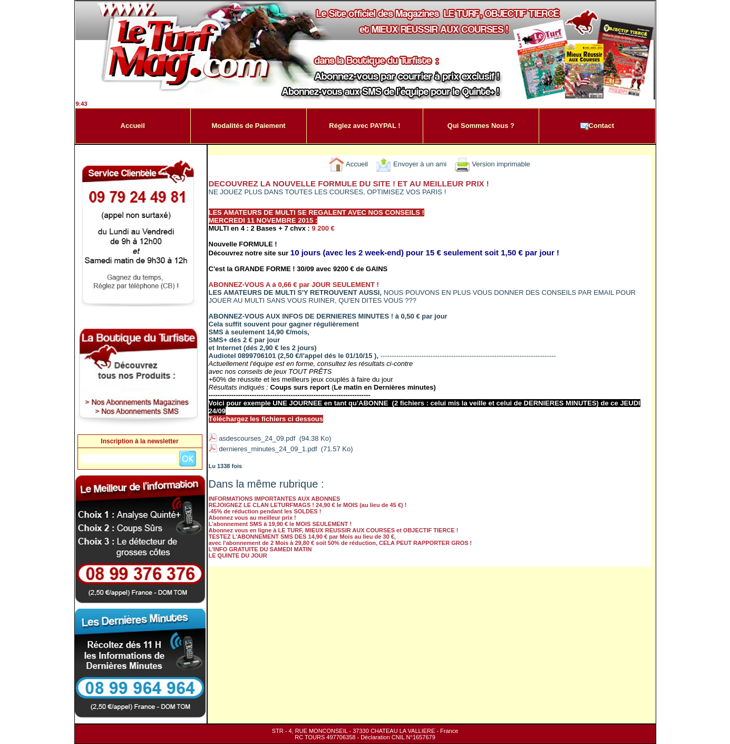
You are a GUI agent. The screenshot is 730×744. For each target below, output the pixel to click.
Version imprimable (492, 164)
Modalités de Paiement (249, 126)
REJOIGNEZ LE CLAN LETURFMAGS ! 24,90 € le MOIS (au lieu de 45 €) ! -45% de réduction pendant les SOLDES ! (308, 508)
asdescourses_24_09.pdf (257, 438)
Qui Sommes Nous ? (480, 126)
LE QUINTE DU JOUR (238, 555)
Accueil (133, 126)
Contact (597, 126)
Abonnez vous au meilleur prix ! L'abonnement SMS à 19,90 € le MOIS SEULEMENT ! (280, 520)
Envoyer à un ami (410, 164)
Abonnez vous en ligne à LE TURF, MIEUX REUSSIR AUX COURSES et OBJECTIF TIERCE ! (334, 530)
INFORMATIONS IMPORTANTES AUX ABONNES (274, 498)
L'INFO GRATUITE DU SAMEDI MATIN (260, 549)
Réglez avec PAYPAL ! (364, 126)
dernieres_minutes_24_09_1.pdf (268, 449)
